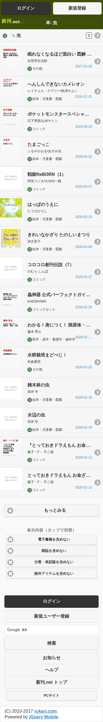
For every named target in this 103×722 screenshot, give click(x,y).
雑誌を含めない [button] (53, 551)
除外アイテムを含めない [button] (54, 574)
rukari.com (45, 711)
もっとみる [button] (55, 510)
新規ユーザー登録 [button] (51, 616)
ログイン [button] (26, 8)
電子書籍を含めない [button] (54, 539)
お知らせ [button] (51, 657)
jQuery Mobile (43, 717)
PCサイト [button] (51, 696)
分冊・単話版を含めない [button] (54, 562)
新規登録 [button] (77, 8)
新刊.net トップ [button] (51, 682)
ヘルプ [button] (51, 669)
